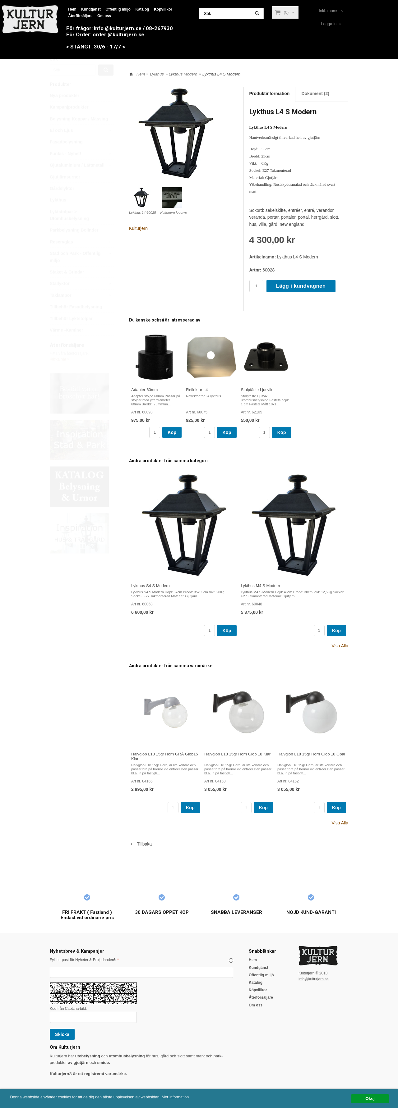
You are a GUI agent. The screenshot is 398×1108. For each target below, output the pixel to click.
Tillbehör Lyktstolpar (71, 333)
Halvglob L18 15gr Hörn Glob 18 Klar (237, 754)
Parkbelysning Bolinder (74, 244)
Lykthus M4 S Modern (260, 585)
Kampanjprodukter (69, 121)
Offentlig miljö (118, 9)
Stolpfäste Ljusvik (256, 389)
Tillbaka (140, 843)
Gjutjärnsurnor (65, 191)
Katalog (142, 9)
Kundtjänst (91, 9)
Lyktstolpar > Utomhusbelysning (81, 229)
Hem (72, 9)
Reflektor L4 (197, 389)
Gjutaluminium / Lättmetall (81, 179)
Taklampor (81, 310)
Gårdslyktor (62, 203)
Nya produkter (64, 110)
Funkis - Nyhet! (81, 168)
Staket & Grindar (81, 286)
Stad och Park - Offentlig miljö (81, 271)
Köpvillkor (163, 9)
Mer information (188, 1097)
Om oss (104, 16)
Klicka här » (59, 374)
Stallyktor (81, 298)
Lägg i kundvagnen (301, 286)
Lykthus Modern (183, 74)
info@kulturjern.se (313, 979)
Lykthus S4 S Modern (150, 585)
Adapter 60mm (144, 389)
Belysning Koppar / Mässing (79, 133)
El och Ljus (81, 145)
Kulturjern (138, 228)
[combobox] (332, 11)
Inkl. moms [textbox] (328, 11)
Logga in (328, 23)
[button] (231, 960)
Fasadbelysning (81, 156)
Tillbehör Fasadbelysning (76, 321)
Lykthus (81, 214)
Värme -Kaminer (66, 344)
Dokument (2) (315, 93)
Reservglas (81, 256)
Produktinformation (269, 93)
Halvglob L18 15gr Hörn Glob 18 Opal (311, 754)
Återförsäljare (80, 16)
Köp (172, 432)
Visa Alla (340, 645)
